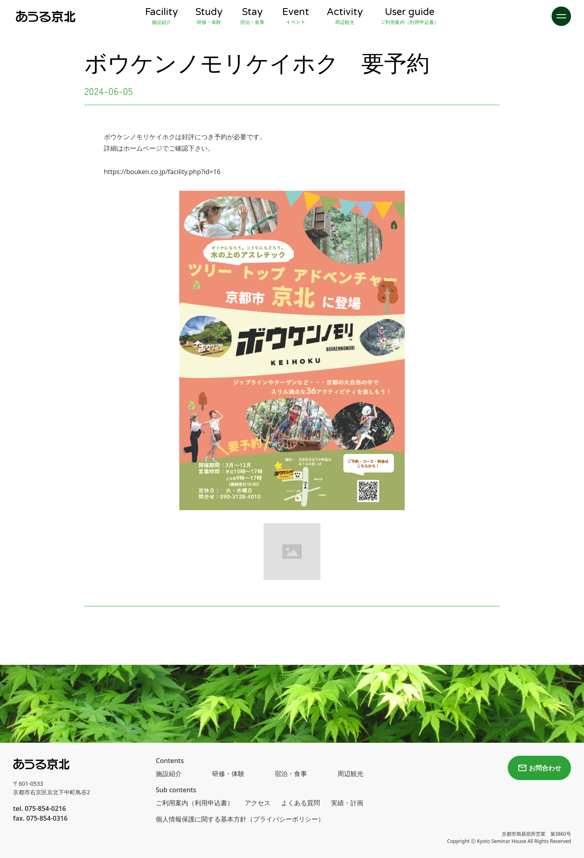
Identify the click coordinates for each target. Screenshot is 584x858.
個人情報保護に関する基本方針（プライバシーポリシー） (240, 819)
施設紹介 (169, 773)
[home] (45, 16)
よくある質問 (300, 802)
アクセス (258, 802)
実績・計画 (347, 802)
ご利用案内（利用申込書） (195, 802)
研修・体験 (228, 773)
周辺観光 (350, 773)
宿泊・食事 (291, 773)
